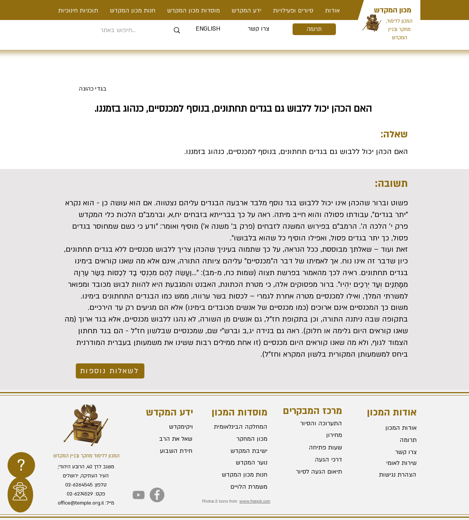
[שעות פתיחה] (315, 448)
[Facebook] (157, 495)
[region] (21, 465)
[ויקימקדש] (165, 427)
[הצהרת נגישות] (389, 475)
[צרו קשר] (258, 29)
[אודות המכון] (390, 428)
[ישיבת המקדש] (240, 451)
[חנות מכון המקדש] (240, 475)
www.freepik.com (254, 501)
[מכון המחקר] (240, 439)
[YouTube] (138, 495)
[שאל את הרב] (165, 439)
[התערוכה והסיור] (315, 424)
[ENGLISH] (208, 29)
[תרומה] (314, 29)
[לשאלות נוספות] (110, 370)
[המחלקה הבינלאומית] (240, 427)
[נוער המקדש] (240, 463)
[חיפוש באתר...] (118, 30)
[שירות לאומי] (390, 463)
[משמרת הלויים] (240, 487)
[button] (293, 10)
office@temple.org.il (81, 503)
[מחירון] (315, 435)
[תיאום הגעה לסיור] (315, 472)
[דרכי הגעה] (315, 460)
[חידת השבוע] (165, 451)
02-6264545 (79, 485)
